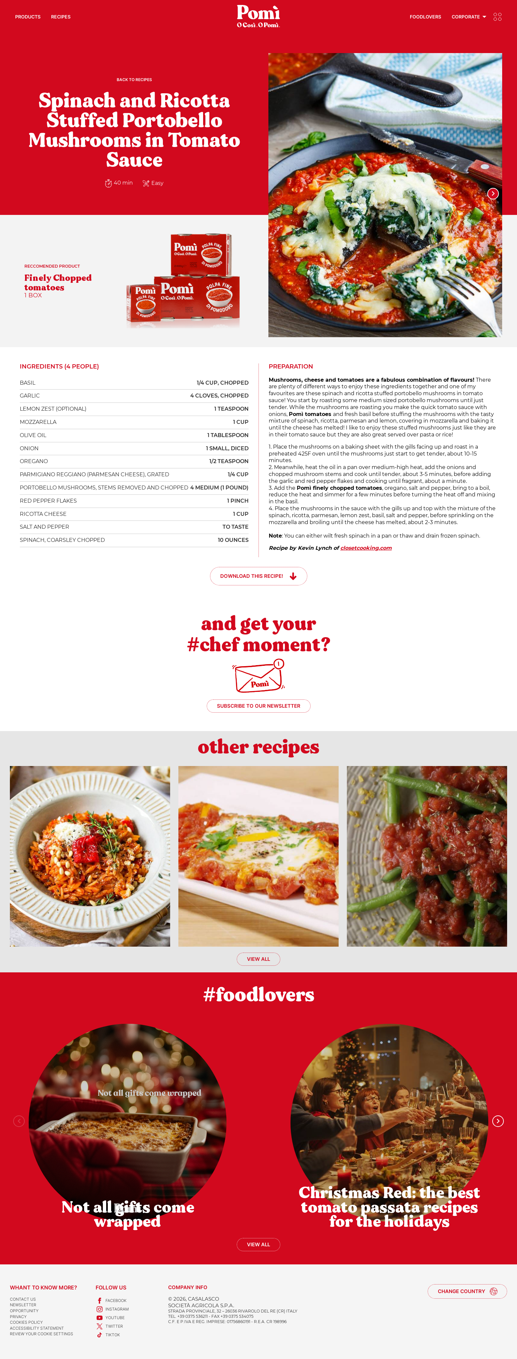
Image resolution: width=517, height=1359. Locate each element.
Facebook (111, 1301)
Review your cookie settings (41, 1333)
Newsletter (23, 1304)
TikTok (108, 1335)
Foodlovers (425, 16)
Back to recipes (134, 79)
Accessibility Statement (37, 1328)
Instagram (112, 1309)
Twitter (109, 1326)
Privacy (18, 1316)
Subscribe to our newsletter (258, 706)
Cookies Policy (26, 1322)
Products (28, 16)
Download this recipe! (251, 576)
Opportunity (24, 1310)
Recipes (61, 16)
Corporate (466, 16)
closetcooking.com (366, 548)
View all (258, 959)
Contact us (23, 1299)
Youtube (110, 1318)
